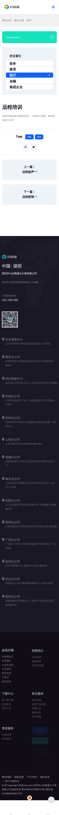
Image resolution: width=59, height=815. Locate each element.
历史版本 (6, 705)
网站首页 (7, 20)
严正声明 (32, 776)
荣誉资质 (6, 674)
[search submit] (53, 37)
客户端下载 (8, 701)
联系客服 (36, 717)
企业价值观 (8, 666)
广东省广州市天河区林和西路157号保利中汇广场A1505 (30, 547)
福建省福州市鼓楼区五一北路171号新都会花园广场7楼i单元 (30, 604)
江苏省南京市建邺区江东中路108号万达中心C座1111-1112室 (30, 486)
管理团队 (6, 662)
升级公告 (36, 709)
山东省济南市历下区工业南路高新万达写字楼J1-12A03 (30, 403)
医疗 (29, 20)
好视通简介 (8, 657)
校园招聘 (36, 662)
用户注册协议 (12, 781)
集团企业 (16, 87)
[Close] (51, 800)
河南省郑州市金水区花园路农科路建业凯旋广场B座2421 (30, 425)
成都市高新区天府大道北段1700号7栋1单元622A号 (30, 464)
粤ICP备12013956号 (31, 789)
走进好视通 (38, 666)
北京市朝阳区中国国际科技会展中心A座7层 (27, 345)
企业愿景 (6, 670)
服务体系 (36, 713)
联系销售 (6, 740)
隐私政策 (19, 776)
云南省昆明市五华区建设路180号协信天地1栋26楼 (31, 527)
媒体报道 (6, 682)
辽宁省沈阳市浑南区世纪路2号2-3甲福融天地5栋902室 (30, 508)
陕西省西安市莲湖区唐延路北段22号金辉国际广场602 (30, 364)
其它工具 (6, 709)
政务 (13, 63)
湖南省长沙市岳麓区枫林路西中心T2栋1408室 (29, 584)
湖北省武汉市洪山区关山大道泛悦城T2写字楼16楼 (31, 384)
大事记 (5, 678)
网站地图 (6, 776)
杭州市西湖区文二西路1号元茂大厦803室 (26, 567)
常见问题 (36, 701)
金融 (13, 81)
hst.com (28, 785)
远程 (29, 137)
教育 (13, 69)
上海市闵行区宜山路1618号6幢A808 (23, 445)
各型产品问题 (39, 705)
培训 (39, 137)
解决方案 (19, 20)
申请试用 (6, 736)
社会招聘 (36, 658)
